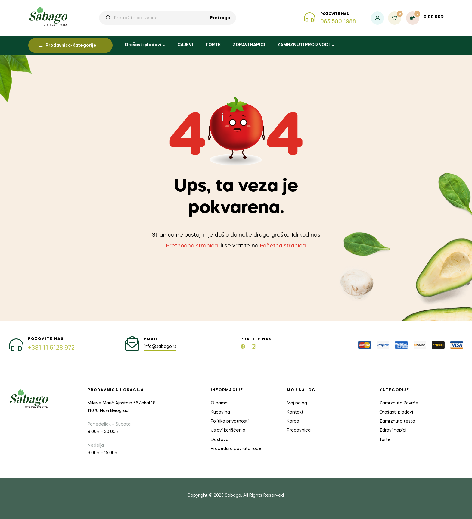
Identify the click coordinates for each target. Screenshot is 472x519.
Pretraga (220, 18)
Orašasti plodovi (143, 45)
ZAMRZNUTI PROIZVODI (303, 45)
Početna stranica (283, 246)
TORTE (213, 45)
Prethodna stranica (192, 246)
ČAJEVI (185, 45)
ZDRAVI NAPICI (249, 45)
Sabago (233, 495)
